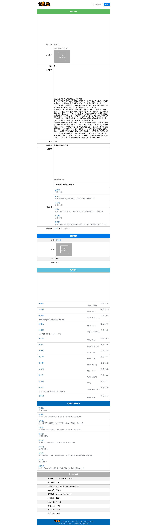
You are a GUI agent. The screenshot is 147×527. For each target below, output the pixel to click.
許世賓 (57, 209)
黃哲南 (57, 203)
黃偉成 (41, 414)
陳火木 (41, 357)
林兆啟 (41, 453)
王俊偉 (57, 190)
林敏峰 (41, 440)
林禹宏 (41, 303)
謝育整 (57, 216)
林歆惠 (57, 196)
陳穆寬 (41, 344)
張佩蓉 (41, 330)
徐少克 (41, 369)
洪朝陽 (58, 240)
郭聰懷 (41, 351)
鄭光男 (41, 363)
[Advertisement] (73, 28)
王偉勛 (41, 324)
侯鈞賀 (41, 396)
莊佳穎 (41, 381)
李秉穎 (41, 309)
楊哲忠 (41, 421)
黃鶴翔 (41, 447)
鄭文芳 (41, 375)
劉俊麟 (41, 427)
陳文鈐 (41, 338)
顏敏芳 (57, 222)
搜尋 (107, 4)
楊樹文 (41, 460)
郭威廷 (41, 316)
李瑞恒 (41, 466)
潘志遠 (41, 387)
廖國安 (56, 228)
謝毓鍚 (41, 408)
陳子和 (41, 434)
